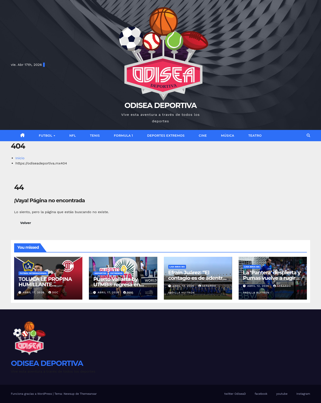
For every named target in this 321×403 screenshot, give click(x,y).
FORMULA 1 (123, 136)
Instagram (303, 393)
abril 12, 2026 (183, 285)
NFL (72, 136)
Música (227, 136)
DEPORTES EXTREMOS (166, 136)
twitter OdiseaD (235, 393)
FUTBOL (46, 136)
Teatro (255, 136)
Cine (203, 136)
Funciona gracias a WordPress (32, 393)
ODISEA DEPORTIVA (161, 105)
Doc (53, 292)
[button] (308, 135)
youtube (282, 393)
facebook (261, 393)
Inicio (20, 158)
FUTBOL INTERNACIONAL (33, 273)
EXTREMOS (116, 273)
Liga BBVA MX (177, 266)
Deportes (100, 273)
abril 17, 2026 (34, 292)
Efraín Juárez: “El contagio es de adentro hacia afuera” (197, 278)
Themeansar (88, 393)
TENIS (95, 136)
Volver (25, 223)
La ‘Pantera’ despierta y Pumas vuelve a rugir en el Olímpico (272, 278)
